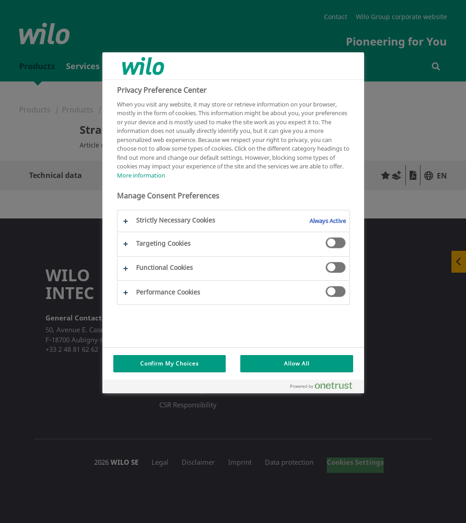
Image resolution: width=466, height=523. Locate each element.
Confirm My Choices (169, 363)
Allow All (296, 363)
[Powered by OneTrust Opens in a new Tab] (325, 387)
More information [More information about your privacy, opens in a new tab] (141, 175)
